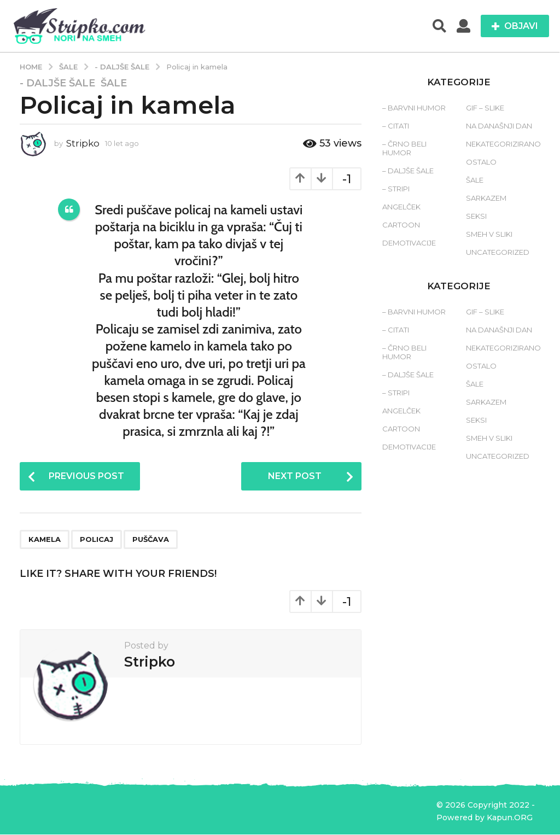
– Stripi (396, 188)
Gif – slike (485, 107)
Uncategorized (497, 252)
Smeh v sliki (489, 234)
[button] (439, 26)
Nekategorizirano (503, 143)
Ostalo (481, 161)
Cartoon (401, 224)
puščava (150, 539)
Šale (114, 83)
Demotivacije (409, 242)
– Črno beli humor (404, 148)
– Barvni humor (414, 107)
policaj (96, 539)
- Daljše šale (57, 83)
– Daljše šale (408, 170)
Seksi (476, 216)
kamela (44, 539)
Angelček (401, 206)
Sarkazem (486, 198)
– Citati (395, 125)
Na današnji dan (499, 125)
